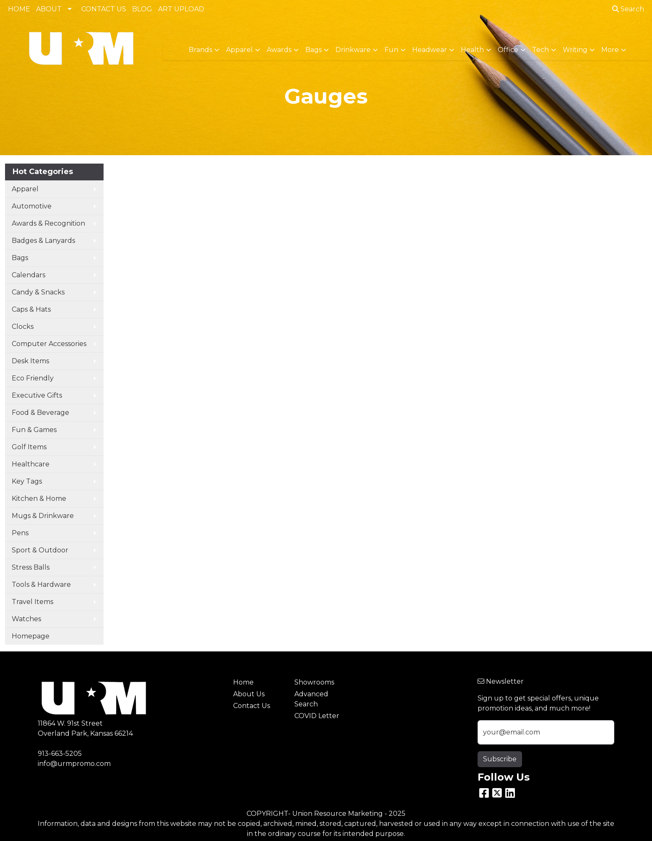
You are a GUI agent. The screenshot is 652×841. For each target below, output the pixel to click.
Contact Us (251, 706)
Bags (20, 258)
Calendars (28, 275)
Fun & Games (34, 430)
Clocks (23, 327)
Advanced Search (311, 699)
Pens (20, 533)
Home (243, 682)
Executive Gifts (37, 395)
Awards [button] (279, 50)
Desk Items (30, 361)
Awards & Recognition (48, 223)
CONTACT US (103, 9)
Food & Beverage (40, 413)
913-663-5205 (60, 754)
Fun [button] (391, 50)
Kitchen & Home (39, 499)
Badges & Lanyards (43, 241)
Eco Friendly (33, 378)
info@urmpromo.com (74, 764)
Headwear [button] (429, 50)
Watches (26, 619)
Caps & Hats (31, 309)
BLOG (142, 9)
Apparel (25, 189)
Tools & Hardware (41, 584)
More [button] (610, 50)
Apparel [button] (239, 50)
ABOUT (49, 9)
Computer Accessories (49, 344)
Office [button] (508, 50)
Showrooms (314, 682)
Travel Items (32, 602)
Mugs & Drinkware (43, 516)
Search (628, 9)
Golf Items (29, 447)
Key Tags (27, 481)
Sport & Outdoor (40, 550)
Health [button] (472, 50)
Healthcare (30, 464)
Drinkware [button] (353, 50)
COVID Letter (316, 716)
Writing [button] (575, 50)
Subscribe (500, 759)
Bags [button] (313, 50)
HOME (19, 9)
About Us (249, 694)
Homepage (30, 636)
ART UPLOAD (181, 9)
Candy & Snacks (38, 292)
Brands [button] (200, 50)
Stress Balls (30, 567)
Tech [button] (540, 50)
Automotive (32, 206)
